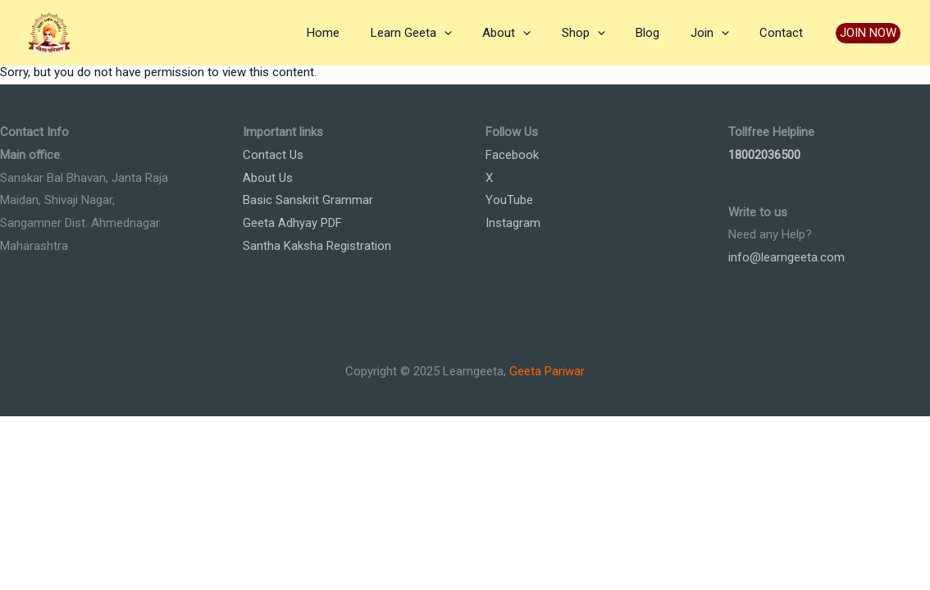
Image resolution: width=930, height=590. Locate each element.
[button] (868, 33)
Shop (605, 32)
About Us (268, 177)
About (534, 32)
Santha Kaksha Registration (317, 245)
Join (719, 32)
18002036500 (764, 155)
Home (363, 32)
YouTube (509, 200)
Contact (784, 32)
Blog (663, 32)
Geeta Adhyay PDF (292, 223)
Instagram (513, 223)
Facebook (512, 155)
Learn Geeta (445, 32)
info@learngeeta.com (786, 257)
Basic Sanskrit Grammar (308, 200)
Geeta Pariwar (547, 371)
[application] (478, 32)
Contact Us (273, 155)
